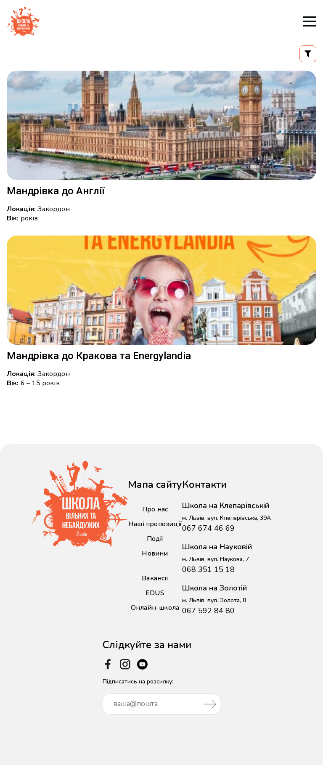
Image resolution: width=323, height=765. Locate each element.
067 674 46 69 (208, 528)
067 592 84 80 (208, 611)
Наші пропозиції (155, 524)
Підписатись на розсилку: (161, 696)
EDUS (155, 593)
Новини (155, 553)
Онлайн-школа (155, 607)
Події (155, 538)
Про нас (155, 509)
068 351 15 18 (208, 569)
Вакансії (155, 578)
